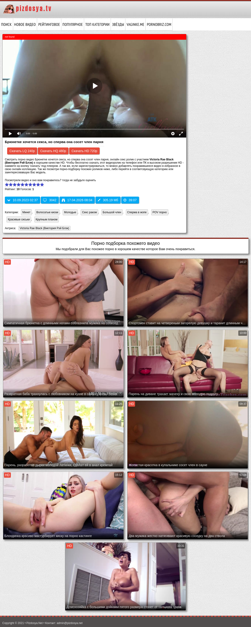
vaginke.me (135, 24)
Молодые (70, 212)
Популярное (72, 24)
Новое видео (25, 24)
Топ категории (97, 24)
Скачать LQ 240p (22, 151)
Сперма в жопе (137, 212)
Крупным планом (47, 219)
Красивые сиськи (19, 219)
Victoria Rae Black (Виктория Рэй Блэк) (43, 229)
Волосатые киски (47, 212)
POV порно (160, 212)
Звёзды (118, 24)
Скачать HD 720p (84, 151)
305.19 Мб (108, 200)
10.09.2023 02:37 (22, 200)
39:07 (130, 200)
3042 (49, 200)
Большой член (112, 212)
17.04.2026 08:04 (77, 200)
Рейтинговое (49, 24)
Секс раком (89, 212)
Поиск (6, 24)
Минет (26, 212)
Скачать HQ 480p (53, 151)
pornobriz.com (159, 24)
